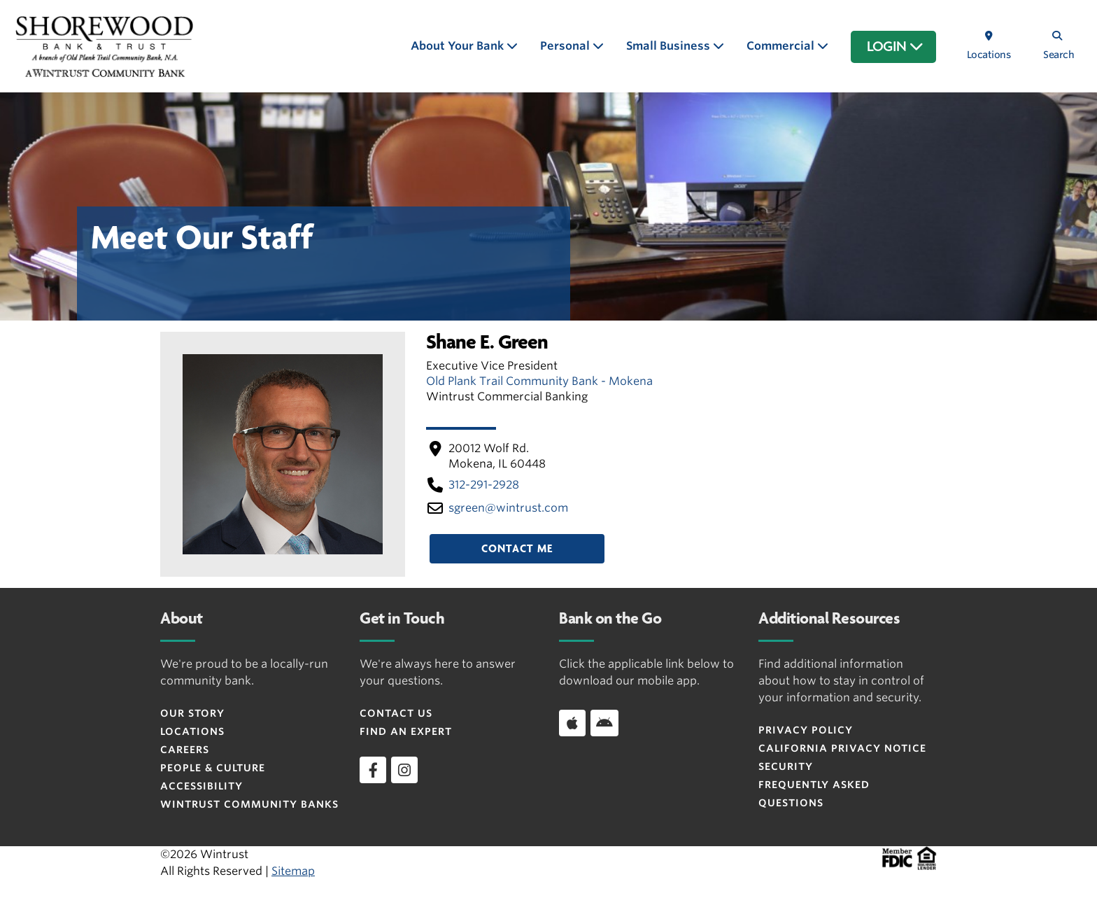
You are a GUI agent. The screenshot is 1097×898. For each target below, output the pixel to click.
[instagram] (404, 770)
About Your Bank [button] (459, 45)
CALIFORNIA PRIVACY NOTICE (842, 748)
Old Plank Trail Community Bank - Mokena (539, 381)
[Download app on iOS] (572, 723)
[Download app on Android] (604, 723)
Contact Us (396, 713)
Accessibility (201, 786)
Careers (184, 749)
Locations (192, 731)
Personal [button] (566, 45)
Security (785, 766)
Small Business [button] (669, 45)
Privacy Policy (805, 730)
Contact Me (517, 548)
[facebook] (373, 770)
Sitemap (293, 871)
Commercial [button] (781, 45)
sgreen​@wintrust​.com (508, 507)
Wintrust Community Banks (249, 804)
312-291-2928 (483, 484)
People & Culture (212, 767)
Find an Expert (406, 731)
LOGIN (895, 47)
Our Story (192, 713)
